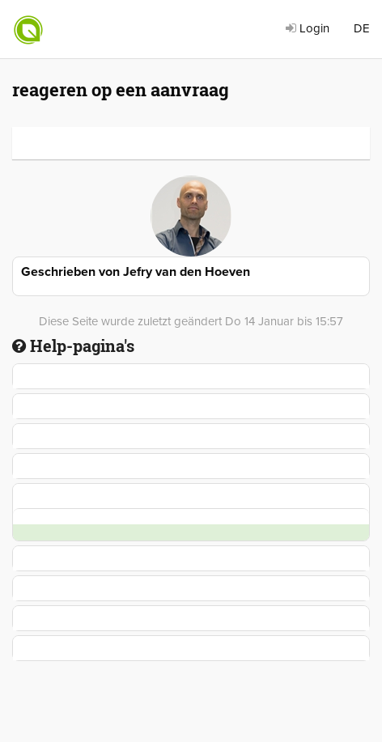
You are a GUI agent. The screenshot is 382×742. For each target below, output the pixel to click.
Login (307, 28)
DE (362, 28)
